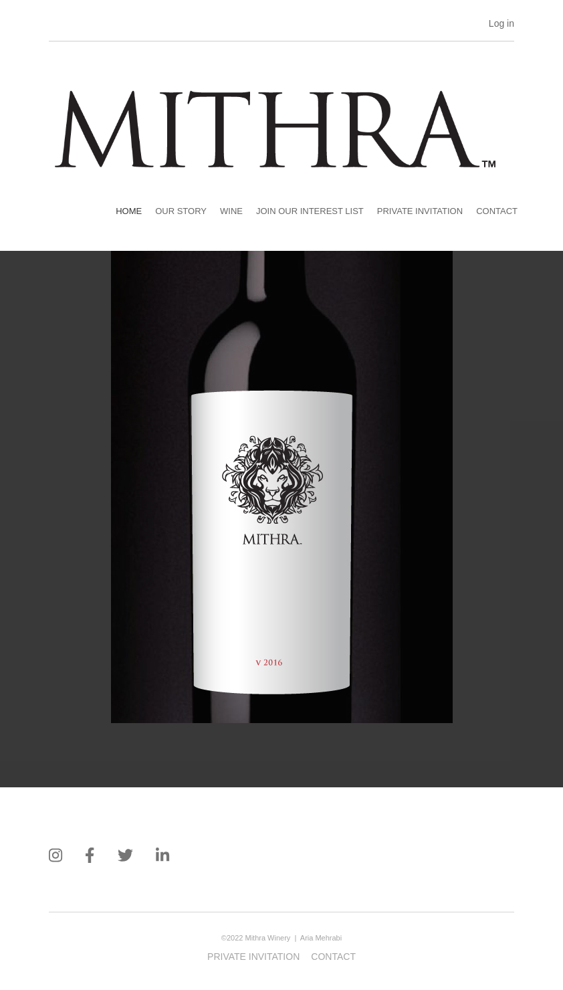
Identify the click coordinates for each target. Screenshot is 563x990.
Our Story (181, 211)
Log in (501, 23)
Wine (231, 211)
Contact (497, 211)
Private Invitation (420, 211)
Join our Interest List (310, 211)
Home (129, 211)
